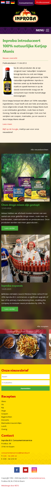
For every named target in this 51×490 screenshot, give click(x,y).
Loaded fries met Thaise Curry (23, 331)
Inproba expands (12, 285)
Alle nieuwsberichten (39, 149)
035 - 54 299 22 (10, 456)
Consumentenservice (37, 478)
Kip (2, 407)
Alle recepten (42, 326)
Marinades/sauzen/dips (11, 423)
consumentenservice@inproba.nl (15, 453)
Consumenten (26, 2)
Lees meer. (7, 124)
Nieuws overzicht (10, 58)
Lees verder (10, 228)
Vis (2, 404)
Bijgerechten (6, 417)
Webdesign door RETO (10, 485)
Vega (3, 410)
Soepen (4, 414)
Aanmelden (25, 388)
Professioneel (42, 2)
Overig (4, 429)
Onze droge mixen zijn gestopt (20, 204)
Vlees (3, 401)
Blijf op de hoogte (10, 129)
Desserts (5, 420)
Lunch (3, 426)
